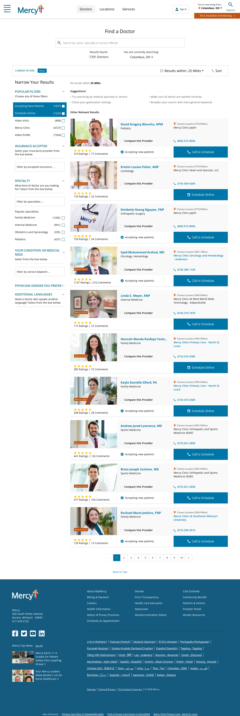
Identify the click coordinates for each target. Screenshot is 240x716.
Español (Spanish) (167, 647)
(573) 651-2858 (184, 442)
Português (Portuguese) (194, 640)
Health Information (98, 608)
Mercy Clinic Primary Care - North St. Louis (175, 713)
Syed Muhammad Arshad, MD (142, 251)
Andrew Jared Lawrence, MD (141, 425)
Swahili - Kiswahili (130, 660)
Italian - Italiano (166, 674)
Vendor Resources (194, 614)
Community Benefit (194, 596)
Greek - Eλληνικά (191, 654)
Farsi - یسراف (126, 667)
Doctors (86, 9)
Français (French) (120, 640)
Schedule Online (40, 112)
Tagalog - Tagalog (191, 647)
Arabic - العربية (198, 667)
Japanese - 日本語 (143, 674)
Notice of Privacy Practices (103, 614)
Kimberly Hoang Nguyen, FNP (142, 208)
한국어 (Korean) (168, 640)
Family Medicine (40, 216)
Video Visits (40, 119)
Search (230, 6)
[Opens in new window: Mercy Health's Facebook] (15, 632)
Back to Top (120, 571)
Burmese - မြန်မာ (96, 674)
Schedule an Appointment (103, 619)
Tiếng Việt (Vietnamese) (101, 654)
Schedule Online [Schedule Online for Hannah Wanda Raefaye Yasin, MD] (200, 366)
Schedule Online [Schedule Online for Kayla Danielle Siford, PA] (200, 410)
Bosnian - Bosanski (167, 654)
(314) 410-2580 (184, 355)
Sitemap (91, 688)
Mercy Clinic (40, 126)
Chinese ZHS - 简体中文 (101, 667)
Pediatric (40, 238)
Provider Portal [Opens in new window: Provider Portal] (192, 608)
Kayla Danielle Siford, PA (139, 381)
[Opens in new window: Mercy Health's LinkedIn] (42, 632)
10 (181, 556)
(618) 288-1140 (184, 268)
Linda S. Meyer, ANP (135, 295)
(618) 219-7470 (184, 312)
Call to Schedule (200, 151)
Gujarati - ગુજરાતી (119, 674)
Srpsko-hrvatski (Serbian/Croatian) (132, 647)
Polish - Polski (184, 660)
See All (39, 644)
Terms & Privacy (107, 688)
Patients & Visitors (194, 602)
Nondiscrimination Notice (151, 614)
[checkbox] (122, 140)
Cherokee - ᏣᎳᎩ (177, 667)
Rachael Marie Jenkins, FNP (141, 512)
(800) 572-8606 (184, 139)
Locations (107, 9)
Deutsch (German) (144, 640)
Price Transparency (147, 596)
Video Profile (40, 134)
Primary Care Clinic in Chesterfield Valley (83, 713)
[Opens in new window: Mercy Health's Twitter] (24, 632)
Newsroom (141, 608)
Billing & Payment (98, 596)
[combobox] (40, 165)
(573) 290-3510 (184, 529)
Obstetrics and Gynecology (40, 231)
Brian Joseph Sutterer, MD (140, 468)
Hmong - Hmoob (206, 660)
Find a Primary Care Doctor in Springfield (128, 713)
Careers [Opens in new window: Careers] (92, 602)
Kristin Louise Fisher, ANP (140, 166)
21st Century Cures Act (130, 688)
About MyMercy (96, 590)
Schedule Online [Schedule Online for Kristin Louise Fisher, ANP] (200, 194)
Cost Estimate (191, 590)
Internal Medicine (40, 223)
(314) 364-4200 (184, 182)
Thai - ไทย (158, 667)
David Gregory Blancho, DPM (142, 123)
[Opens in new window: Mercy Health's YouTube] (33, 632)
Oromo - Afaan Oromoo (159, 660)
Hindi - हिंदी (125, 654)
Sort (216, 70)
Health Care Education (149, 602)
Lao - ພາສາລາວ (143, 654)
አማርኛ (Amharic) (97, 640)
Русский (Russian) (98, 647)
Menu (7, 9)
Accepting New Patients (40, 105)
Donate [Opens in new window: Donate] (139, 590)
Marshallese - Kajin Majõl (102, 660)
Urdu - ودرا (143, 667)
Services (128, 9)
